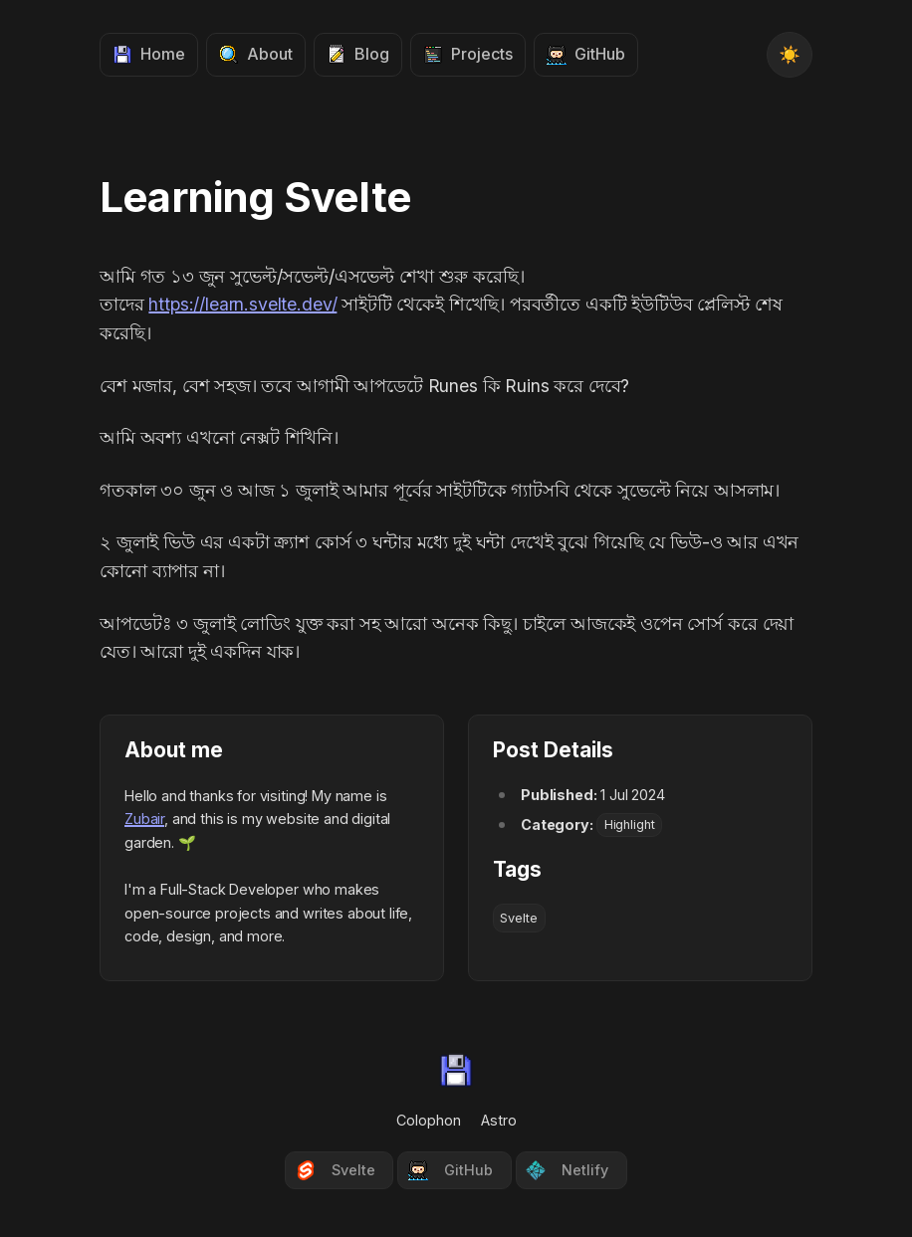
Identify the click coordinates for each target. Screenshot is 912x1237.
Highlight (629, 825)
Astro (499, 1120)
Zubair (144, 818)
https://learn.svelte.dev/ (242, 304)
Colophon (428, 1120)
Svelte (519, 918)
